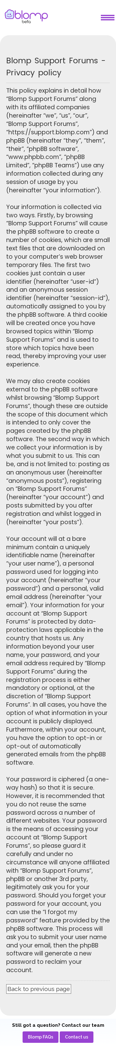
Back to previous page (38, 988)
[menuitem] (40, 1037)
